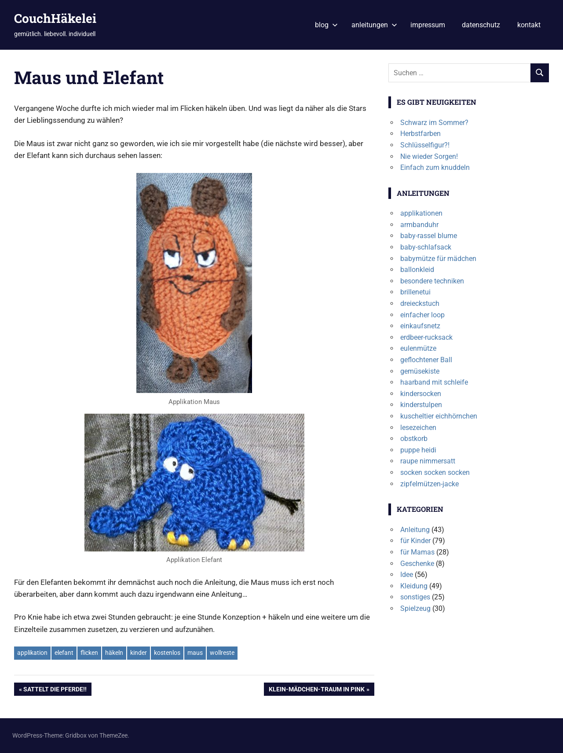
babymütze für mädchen (438, 258)
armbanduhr (419, 224)
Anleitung (415, 529)
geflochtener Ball (426, 360)
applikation (32, 652)
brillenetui (415, 292)
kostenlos (167, 652)
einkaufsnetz (420, 326)
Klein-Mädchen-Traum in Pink (316, 690)
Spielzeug (415, 608)
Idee (406, 574)
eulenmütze (418, 348)
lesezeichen (418, 427)
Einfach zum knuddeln (435, 167)
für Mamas (417, 552)
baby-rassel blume (428, 235)
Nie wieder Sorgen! (429, 156)
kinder (138, 652)
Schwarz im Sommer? (434, 122)
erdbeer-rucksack (426, 337)
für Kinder (415, 540)
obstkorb (414, 438)
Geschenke (417, 563)
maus (195, 652)
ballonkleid (417, 269)
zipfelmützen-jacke (429, 484)
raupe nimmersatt (427, 461)
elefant (64, 652)
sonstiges (415, 597)
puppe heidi (418, 450)
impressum (427, 25)
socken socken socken (435, 472)
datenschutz (481, 25)
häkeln (114, 652)
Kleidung (414, 586)
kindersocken (420, 393)
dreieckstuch (419, 303)
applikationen (421, 213)
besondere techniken (432, 281)
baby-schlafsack (425, 247)
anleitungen (374, 25)
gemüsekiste (419, 371)
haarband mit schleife (434, 382)
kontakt (529, 25)
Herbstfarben (420, 133)
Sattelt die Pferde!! (55, 690)
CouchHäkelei (55, 18)
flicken (89, 652)
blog (326, 25)
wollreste (222, 652)
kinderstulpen (421, 404)
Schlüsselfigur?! (425, 145)
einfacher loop (422, 315)
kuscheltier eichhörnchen (438, 416)
